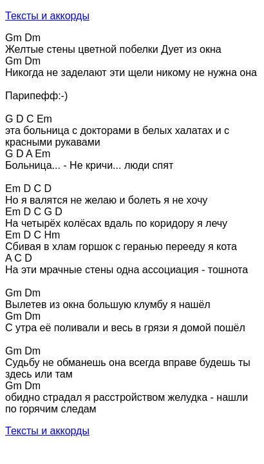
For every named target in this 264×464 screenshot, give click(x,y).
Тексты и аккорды (47, 15)
